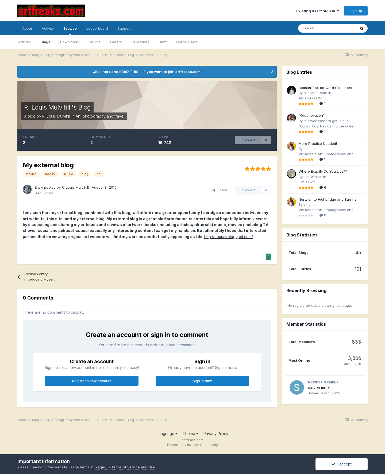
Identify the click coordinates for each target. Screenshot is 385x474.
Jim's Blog (307, 182)
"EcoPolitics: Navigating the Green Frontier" (327, 126)
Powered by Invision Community (192, 445)
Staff (163, 42)
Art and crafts (310, 98)
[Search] (327, 28)
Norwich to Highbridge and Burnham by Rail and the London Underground (329, 199)
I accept (342, 464)
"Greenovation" (312, 115)
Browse (70, 30)
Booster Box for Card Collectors (325, 88)
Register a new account (91, 381)
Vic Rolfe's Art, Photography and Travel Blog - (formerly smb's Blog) (328, 154)
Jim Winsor (313, 176)
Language (167, 433)
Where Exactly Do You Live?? (323, 171)
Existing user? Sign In (317, 11)
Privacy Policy (215, 433)
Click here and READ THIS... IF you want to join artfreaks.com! (147, 71)
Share (219, 190)
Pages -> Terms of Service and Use (125, 467)
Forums (94, 42)
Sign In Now (202, 381)
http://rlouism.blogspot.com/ (228, 236)
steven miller (319, 387)
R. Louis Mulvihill (56, 116)
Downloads (69, 42)
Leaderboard (97, 28)
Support (124, 28)
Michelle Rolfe (315, 93)
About (27, 28)
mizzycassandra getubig (324, 121)
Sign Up (355, 11)
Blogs (45, 42)
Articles (24, 42)
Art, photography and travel (100, 116)
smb (307, 148)
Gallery (116, 42)
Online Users (187, 42)
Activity (48, 28)
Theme (190, 433)
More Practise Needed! (318, 143)
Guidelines (140, 42)
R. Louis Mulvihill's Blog (57, 107)
